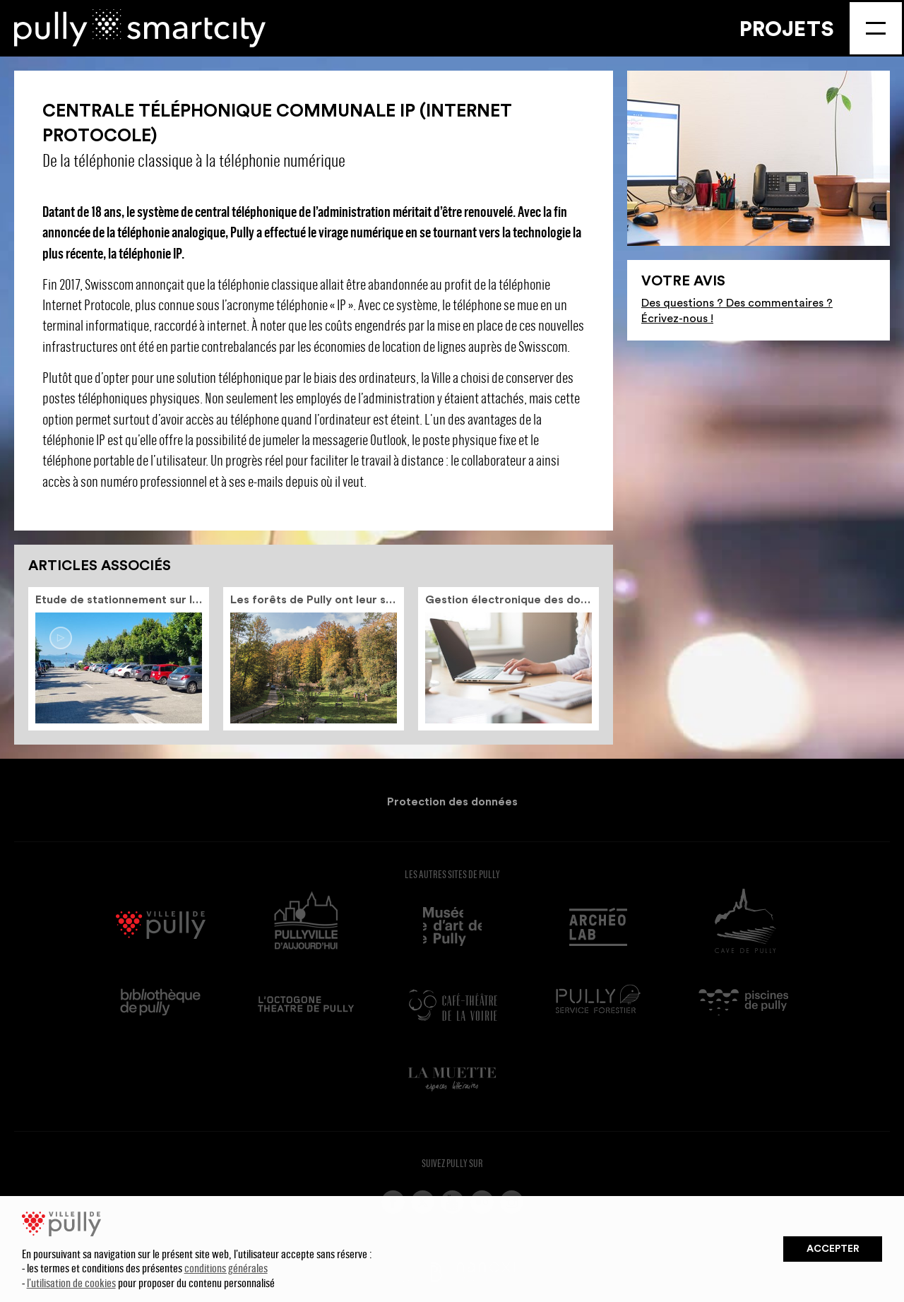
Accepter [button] (833, 1249)
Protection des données (452, 801)
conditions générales (226, 1267)
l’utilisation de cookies (71, 1282)
